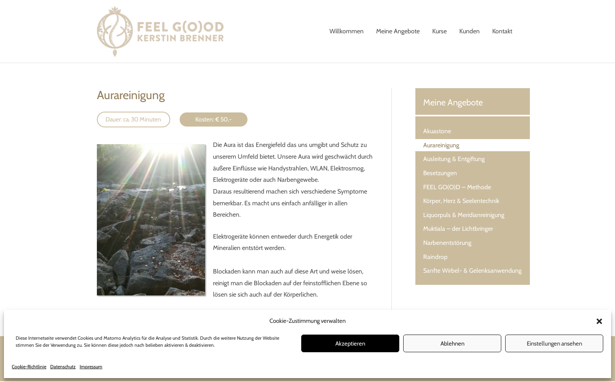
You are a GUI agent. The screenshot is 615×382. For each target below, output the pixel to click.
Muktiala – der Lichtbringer (458, 230)
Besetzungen (440, 173)
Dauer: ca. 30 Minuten (135, 120)
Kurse (439, 31)
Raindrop (435, 258)
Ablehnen (452, 343)
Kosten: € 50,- (217, 120)
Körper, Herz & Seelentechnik (461, 202)
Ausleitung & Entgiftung (454, 159)
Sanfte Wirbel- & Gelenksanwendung (472, 272)
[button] (599, 321)
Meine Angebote (398, 31)
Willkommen (346, 31)
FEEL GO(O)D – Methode (457, 188)
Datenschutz (63, 366)
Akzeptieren (350, 343)
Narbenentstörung (447, 244)
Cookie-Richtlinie (29, 366)
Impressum (91, 366)
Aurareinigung (441, 145)
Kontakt (502, 31)
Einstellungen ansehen (554, 343)
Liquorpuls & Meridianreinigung (463, 216)
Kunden (469, 31)
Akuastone (437, 131)
